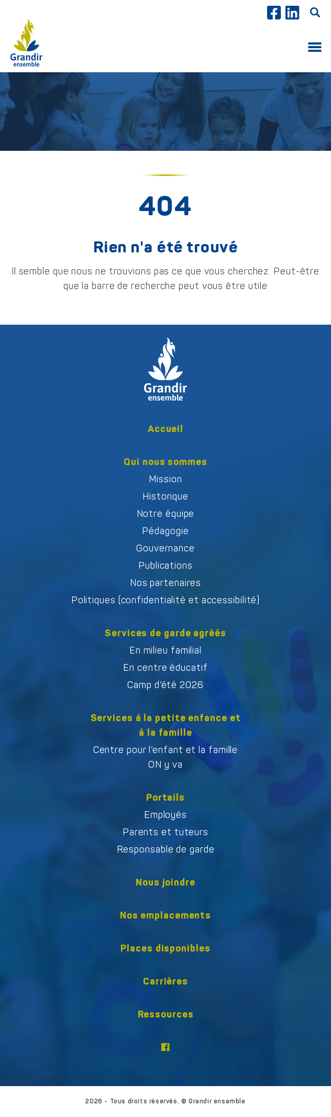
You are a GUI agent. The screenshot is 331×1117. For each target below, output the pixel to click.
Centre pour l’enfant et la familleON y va (165, 757)
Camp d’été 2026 (165, 685)
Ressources (166, 1014)
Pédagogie (165, 531)
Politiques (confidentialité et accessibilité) (165, 600)
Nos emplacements (165, 915)
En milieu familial (165, 650)
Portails (165, 797)
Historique (165, 496)
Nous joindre (165, 882)
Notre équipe (166, 513)
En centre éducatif (165, 667)
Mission (165, 479)
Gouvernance (165, 548)
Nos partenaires (166, 583)
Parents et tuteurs (165, 832)
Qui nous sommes (165, 462)
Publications (165, 565)
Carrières (165, 981)
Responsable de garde (166, 849)
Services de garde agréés (165, 633)
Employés (165, 815)
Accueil (165, 429)
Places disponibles (165, 948)
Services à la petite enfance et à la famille (166, 725)
